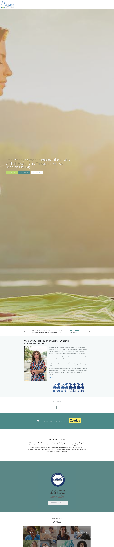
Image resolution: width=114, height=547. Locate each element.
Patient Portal (37, 172)
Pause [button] (27, 332)
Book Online (24, 172)
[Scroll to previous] (25, 332)
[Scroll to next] (89, 332)
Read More (51, 377)
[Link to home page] (7, 4)
